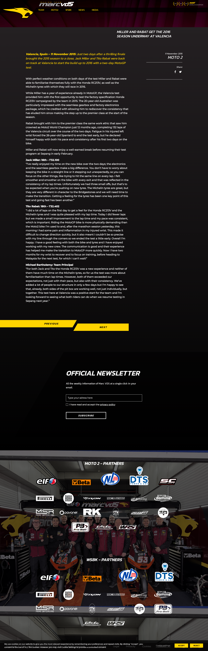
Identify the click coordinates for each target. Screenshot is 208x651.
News (82, 10)
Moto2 (54, 10)
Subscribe (86, 415)
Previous (51, 324)
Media (95, 10)
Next (103, 327)
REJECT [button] (196, 645)
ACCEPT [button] (181, 645)
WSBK (68, 10)
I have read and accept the (92, 404)
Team (41, 10)
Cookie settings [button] (163, 645)
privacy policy (107, 404)
